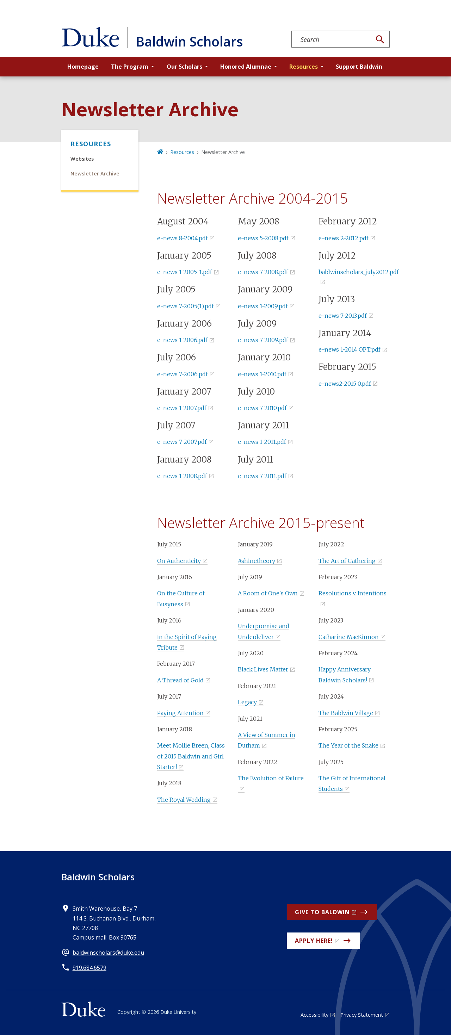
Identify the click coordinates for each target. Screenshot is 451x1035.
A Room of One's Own (268, 593)
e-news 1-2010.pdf (262, 374)
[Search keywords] (331, 39)
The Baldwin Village (346, 713)
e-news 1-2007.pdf (181, 407)
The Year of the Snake (348, 745)
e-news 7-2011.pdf (262, 475)
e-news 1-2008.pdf (182, 475)
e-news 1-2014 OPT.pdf (350, 349)
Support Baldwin (359, 66)
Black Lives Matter (263, 669)
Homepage (83, 66)
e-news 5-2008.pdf (263, 238)
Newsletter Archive (94, 173)
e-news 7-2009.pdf (263, 339)
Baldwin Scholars (98, 876)
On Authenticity (179, 560)
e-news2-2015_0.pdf (345, 383)
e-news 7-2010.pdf (262, 407)
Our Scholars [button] (184, 66)
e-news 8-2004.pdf (182, 238)
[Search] (380, 39)
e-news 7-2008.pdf (263, 271)
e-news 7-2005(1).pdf (185, 306)
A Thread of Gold (180, 680)
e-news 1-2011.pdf (262, 441)
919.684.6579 (89, 968)
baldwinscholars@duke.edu (108, 952)
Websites (82, 158)
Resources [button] (303, 66)
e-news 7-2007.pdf (182, 441)
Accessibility (314, 1014)
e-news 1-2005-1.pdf (184, 271)
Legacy (247, 702)
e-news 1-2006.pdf (182, 339)
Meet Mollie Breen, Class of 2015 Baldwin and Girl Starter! (191, 756)
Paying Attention (180, 713)
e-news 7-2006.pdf (182, 374)
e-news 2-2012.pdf (344, 238)
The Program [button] (129, 66)
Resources (90, 144)
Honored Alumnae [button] (245, 66)
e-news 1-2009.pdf (263, 306)
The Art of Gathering (347, 560)
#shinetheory (256, 560)
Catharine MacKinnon (349, 636)
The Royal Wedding (184, 799)
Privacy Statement (361, 1014)
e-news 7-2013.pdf (343, 315)
